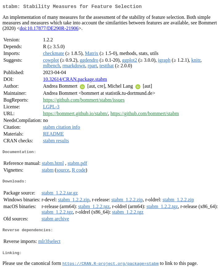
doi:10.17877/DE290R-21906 (49, 29)
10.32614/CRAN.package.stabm (75, 80)
